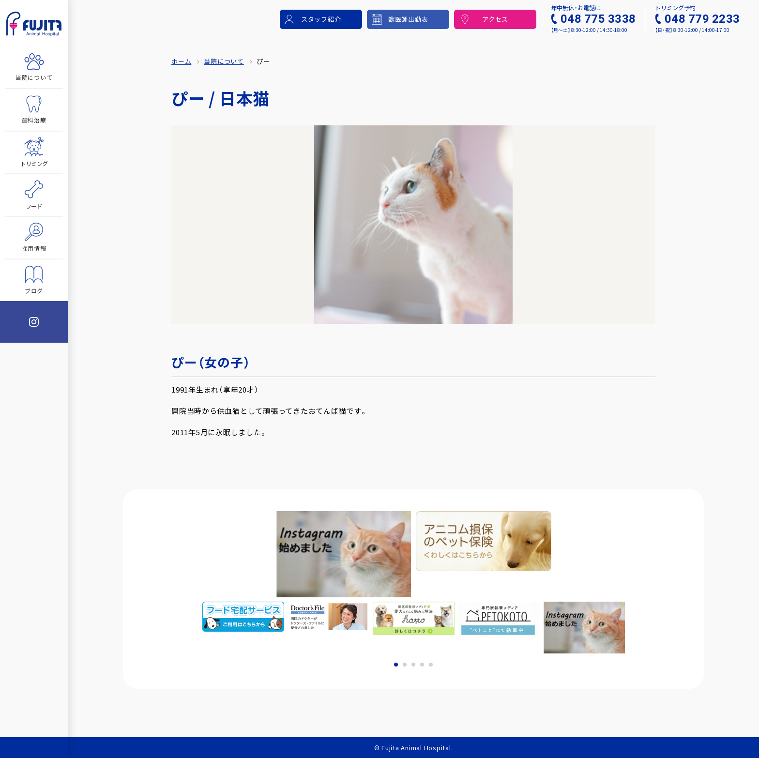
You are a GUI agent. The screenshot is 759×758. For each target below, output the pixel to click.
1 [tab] (396, 665)
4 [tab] (422, 665)
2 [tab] (405, 665)
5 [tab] (431, 665)
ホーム (181, 61)
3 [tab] (413, 665)
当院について (224, 61)
